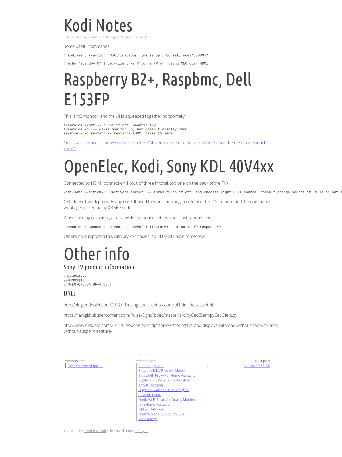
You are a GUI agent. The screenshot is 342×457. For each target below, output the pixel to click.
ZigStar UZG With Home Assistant (164, 389)
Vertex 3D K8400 (257, 374)
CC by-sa (142, 439)
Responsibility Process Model (161, 379)
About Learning (150, 393)
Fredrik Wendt (95, 439)
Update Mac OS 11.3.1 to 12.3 (161, 422)
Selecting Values (151, 374)
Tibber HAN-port (151, 418)
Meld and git (147, 427)
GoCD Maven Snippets (85, 374)
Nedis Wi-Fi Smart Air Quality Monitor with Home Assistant (167, 411)
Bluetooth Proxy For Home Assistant (166, 384)
